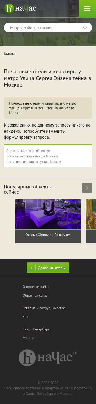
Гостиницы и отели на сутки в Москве (33, 162)
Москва (28, 337)
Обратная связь (35, 295)
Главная (10, 53)
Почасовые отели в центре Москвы (32, 156)
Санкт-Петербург (36, 329)
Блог (26, 316)
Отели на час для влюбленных (28, 151)
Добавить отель (47, 268)
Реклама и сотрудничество (44, 308)
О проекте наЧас (36, 286)
